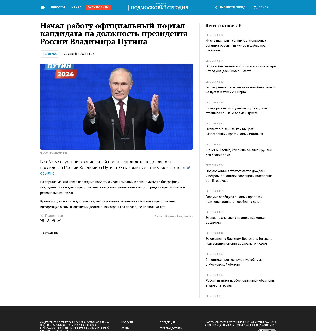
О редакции (167, 322)
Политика (50, 54)
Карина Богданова (179, 216)
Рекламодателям (171, 328)
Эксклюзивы (98, 7)
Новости (58, 7)
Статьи (125, 328)
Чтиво (76, 7)
